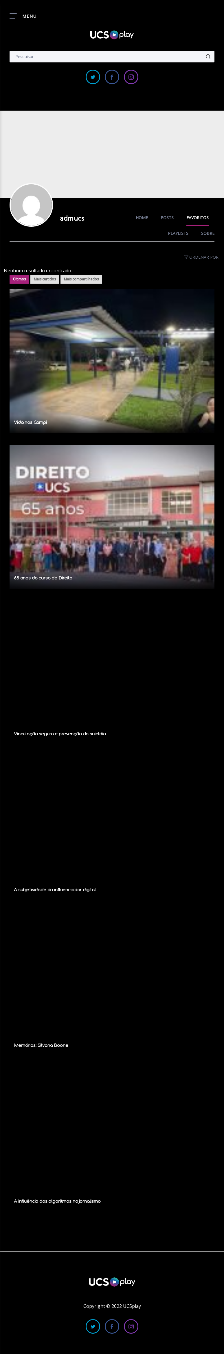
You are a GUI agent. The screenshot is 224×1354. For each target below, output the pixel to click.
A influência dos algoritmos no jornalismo (57, 1201)
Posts (167, 217)
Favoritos (197, 217)
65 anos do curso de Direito (43, 578)
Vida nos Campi (30, 422)
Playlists (178, 233)
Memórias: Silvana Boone (41, 1045)
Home (142, 217)
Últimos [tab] (19, 279)
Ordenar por (201, 257)
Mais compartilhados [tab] (81, 279)
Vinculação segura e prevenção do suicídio (60, 734)
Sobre (207, 233)
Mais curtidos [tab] (45, 279)
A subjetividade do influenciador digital (55, 889)
